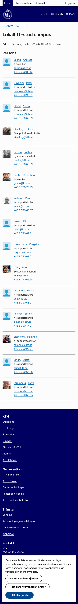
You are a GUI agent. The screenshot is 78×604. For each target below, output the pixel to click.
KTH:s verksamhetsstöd (16, 500)
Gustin (17, 175)
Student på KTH (12, 447)
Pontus (28, 152)
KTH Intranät (10, 459)
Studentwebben (24, 3)
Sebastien (29, 175)
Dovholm (19, 82)
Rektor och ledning (13, 493)
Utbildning (8, 421)
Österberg (19, 290)
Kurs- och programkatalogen (19, 521)
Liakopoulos (20, 244)
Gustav (31, 290)
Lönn (16, 267)
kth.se (7, 3)
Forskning (8, 428)
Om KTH (7, 440)
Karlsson (18, 198)
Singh (17, 359)
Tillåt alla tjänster (19, 595)
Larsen (17, 221)
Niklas (29, 129)
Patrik (31, 382)
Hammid (32, 336)
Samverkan (9, 434)
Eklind (17, 105)
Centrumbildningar (13, 487)
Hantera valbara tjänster (23, 578)
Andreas (27, 59)
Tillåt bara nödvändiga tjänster (27, 586)
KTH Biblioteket (12, 474)
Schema (7, 514)
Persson (18, 313)
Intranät (40, 3)
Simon (28, 313)
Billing (17, 59)
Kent (28, 198)
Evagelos (34, 244)
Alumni (7, 453)
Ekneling (18, 129)
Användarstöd (16, 26)
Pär (25, 221)
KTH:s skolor (10, 480)
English (59, 13)
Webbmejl (8, 533)
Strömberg (20, 382)
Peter (29, 82)
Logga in (70, 3)
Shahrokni (19, 336)
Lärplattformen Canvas (15, 527)
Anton (26, 105)
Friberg (18, 152)
